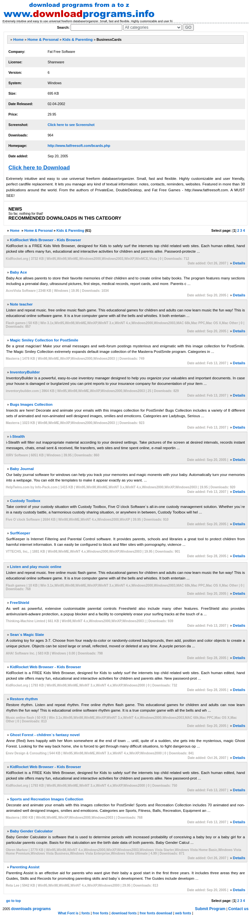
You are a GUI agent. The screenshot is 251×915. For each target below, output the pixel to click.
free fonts (101, 913)
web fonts (183, 913)
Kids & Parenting (77, 39)
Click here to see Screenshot (71, 125)
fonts (85, 913)
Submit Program (210, 909)
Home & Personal (43, 39)
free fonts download (156, 913)
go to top (13, 901)
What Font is (68, 913)
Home (18, 39)
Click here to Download (39, 168)
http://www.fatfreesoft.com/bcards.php (79, 146)
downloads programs (31, 909)
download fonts (124, 913)
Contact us (238, 909)
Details (239, 263)
